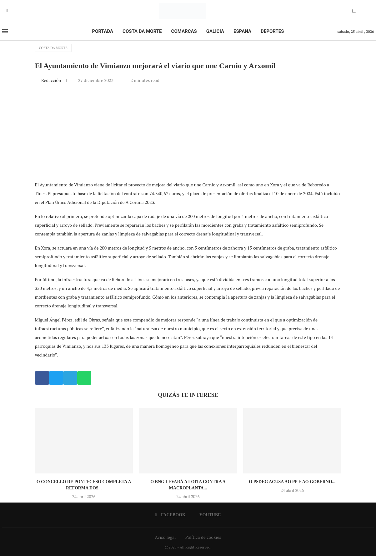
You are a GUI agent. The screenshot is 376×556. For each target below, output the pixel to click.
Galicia (215, 31)
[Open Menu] (5, 31)
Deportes (272, 31)
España (242, 31)
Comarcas (184, 31)
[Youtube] (208, 515)
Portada (102, 31)
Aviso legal (165, 537)
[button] (42, 378)
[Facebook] (7, 10)
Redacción (51, 80)
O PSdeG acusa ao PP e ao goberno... (292, 481)
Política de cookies (203, 537)
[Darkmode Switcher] (354, 11)
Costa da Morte (142, 31)
